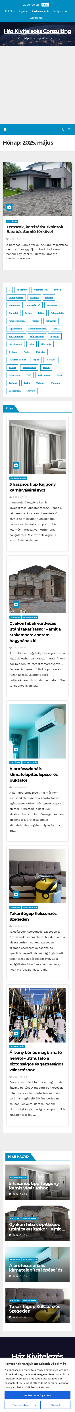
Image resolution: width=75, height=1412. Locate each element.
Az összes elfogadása (37, 1395)
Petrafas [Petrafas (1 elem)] (40, 352)
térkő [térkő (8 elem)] (27, 383)
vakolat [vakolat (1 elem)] (40, 383)
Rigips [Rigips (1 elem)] (36, 359)
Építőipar (10, 11)
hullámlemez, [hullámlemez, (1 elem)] (16, 336)
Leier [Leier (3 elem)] (31, 344)
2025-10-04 (20, 1077)
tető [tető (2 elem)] (28, 375)
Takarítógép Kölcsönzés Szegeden (34, 1309)
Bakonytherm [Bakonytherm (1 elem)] (16, 297)
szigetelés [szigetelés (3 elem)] (14, 375)
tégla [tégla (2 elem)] (59, 375)
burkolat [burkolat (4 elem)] (13, 313)
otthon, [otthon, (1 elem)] (13, 352)
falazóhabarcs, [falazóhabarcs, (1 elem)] (17, 321)
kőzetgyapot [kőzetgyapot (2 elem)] (15, 344)
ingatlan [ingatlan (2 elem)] (55, 336)
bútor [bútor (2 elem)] (41, 313)
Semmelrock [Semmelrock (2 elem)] (29, 367)
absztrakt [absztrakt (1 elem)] (22, 290)
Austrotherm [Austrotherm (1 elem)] (41, 290)
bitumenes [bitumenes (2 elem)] (14, 305)
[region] (37, 1385)
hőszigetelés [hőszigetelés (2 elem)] (37, 336)
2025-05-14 (17, 239)
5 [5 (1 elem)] (9, 290)
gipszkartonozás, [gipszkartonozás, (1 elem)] (37, 328)
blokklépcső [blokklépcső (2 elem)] (33, 305)
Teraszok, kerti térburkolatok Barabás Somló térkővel (34, 229)
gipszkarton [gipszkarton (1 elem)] (15, 328)
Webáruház (36, 17)
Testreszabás (20, 1405)
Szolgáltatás (60, 11)
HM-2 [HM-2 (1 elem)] (56, 328)
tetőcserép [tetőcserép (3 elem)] (44, 375)
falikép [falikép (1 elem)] (35, 321)
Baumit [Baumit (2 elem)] (49, 297)
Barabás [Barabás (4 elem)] (34, 297)
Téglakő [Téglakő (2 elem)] (13, 383)
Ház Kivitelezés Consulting (37, 31)
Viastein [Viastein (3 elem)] (55, 383)
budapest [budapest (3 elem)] (52, 305)
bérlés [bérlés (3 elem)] (28, 313)
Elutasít (55, 1405)
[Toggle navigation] (69, 129)
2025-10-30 (20, 926)
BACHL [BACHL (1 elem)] (57, 290)
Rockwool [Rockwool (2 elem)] (51, 359)
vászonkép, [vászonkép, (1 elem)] (15, 391)
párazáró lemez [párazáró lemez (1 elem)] (17, 359)
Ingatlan (23, 11)
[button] (62, 129)
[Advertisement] (37, 85)
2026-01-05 (20, 647)
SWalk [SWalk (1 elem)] (46, 367)
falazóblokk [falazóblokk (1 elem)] (57, 313)
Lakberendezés (40, 11)
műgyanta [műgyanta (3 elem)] (46, 344)
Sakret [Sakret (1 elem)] (12, 367)
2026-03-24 (20, 497)
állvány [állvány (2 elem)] (31, 391)
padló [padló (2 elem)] (27, 352)
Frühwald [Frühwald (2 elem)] (51, 321)
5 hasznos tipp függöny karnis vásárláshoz (34, 1186)
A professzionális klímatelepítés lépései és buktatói (33, 774)
